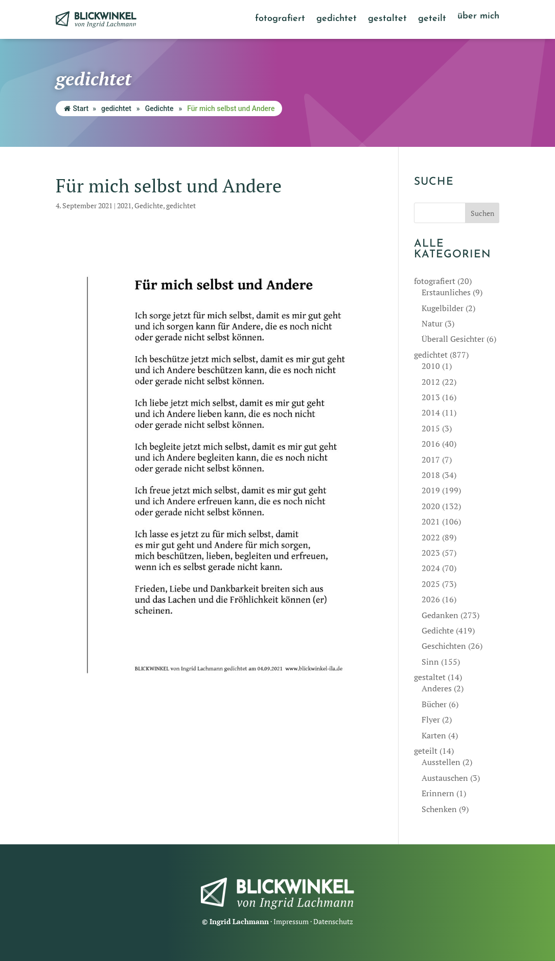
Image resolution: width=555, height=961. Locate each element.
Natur (432, 323)
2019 (431, 490)
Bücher (434, 704)
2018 (431, 474)
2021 (124, 205)
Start (76, 108)
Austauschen (445, 777)
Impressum (291, 921)
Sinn (430, 661)
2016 (431, 443)
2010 (431, 366)
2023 (431, 552)
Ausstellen (441, 762)
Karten (434, 735)
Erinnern (438, 793)
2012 (431, 381)
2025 (431, 583)
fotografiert (280, 19)
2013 (431, 397)
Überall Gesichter (453, 338)
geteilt (432, 19)
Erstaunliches (446, 292)
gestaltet (387, 19)
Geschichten (444, 645)
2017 (431, 459)
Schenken (439, 809)
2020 (431, 506)
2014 (431, 412)
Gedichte (159, 108)
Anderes (437, 688)
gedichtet (336, 19)
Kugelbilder (443, 308)
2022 (431, 537)
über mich (478, 17)
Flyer (431, 719)
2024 (431, 568)
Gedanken (440, 615)
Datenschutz (333, 921)
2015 (431, 428)
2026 (431, 599)
